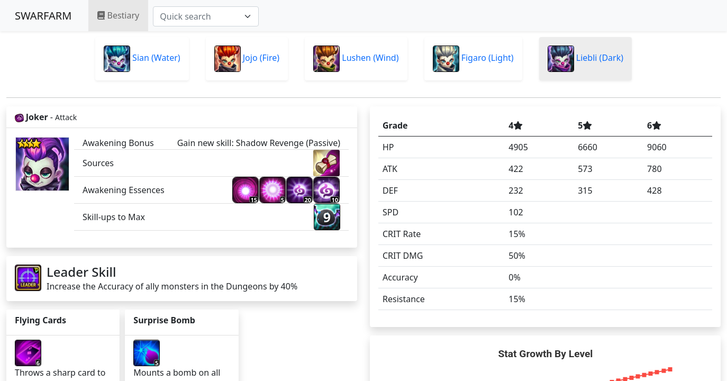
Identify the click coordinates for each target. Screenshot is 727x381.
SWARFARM (43, 15)
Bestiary (118, 15)
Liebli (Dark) (585, 59)
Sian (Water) (142, 59)
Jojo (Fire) (247, 59)
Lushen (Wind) (355, 59)
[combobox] (206, 16)
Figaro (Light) (473, 59)
